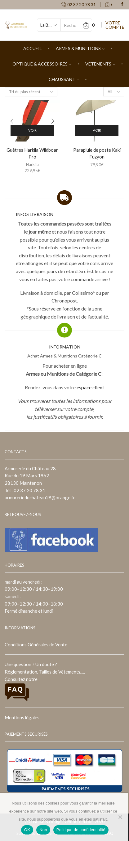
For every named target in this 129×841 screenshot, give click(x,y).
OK (27, 829)
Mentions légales (22, 717)
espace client (90, 387)
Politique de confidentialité (80, 829)
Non (43, 829)
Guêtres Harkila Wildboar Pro (32, 153)
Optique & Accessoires (41, 63)
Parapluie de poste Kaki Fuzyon (97, 153)
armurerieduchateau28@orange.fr (40, 497)
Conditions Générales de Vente (36, 644)
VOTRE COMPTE (114, 25)
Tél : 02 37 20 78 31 (25, 490)
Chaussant (64, 79)
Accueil (32, 48)
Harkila (32, 164)
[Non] (120, 817)
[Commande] (31, 91)
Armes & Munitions (80, 48)
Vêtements (100, 63)
